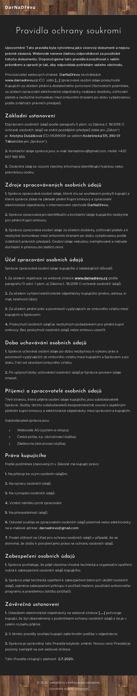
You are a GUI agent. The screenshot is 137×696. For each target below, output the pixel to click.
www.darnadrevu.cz (91, 278)
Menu (128, 7)
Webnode (81, 689)
